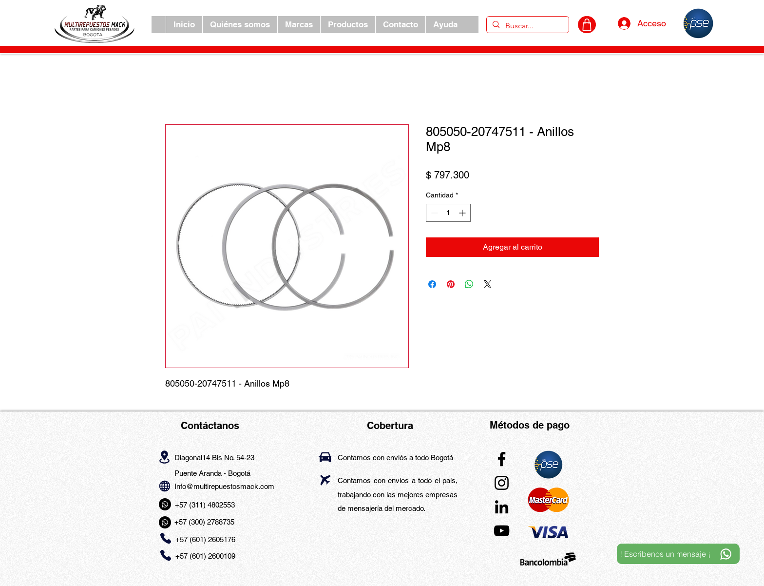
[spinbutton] (448, 212)
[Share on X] (488, 284)
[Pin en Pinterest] (451, 284)
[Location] (164, 456)
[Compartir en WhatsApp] (469, 284)
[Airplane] (325, 480)
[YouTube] (501, 530)
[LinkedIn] (501, 506)
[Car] (325, 457)
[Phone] (165, 538)
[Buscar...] (526, 26)
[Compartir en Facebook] (432, 284)
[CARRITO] (587, 24)
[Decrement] (433, 212)
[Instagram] (501, 482)
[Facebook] (501, 459)
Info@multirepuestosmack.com (224, 486)
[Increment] (463, 212)
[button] (298, 24)
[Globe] (164, 486)
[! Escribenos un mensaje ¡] (678, 554)
